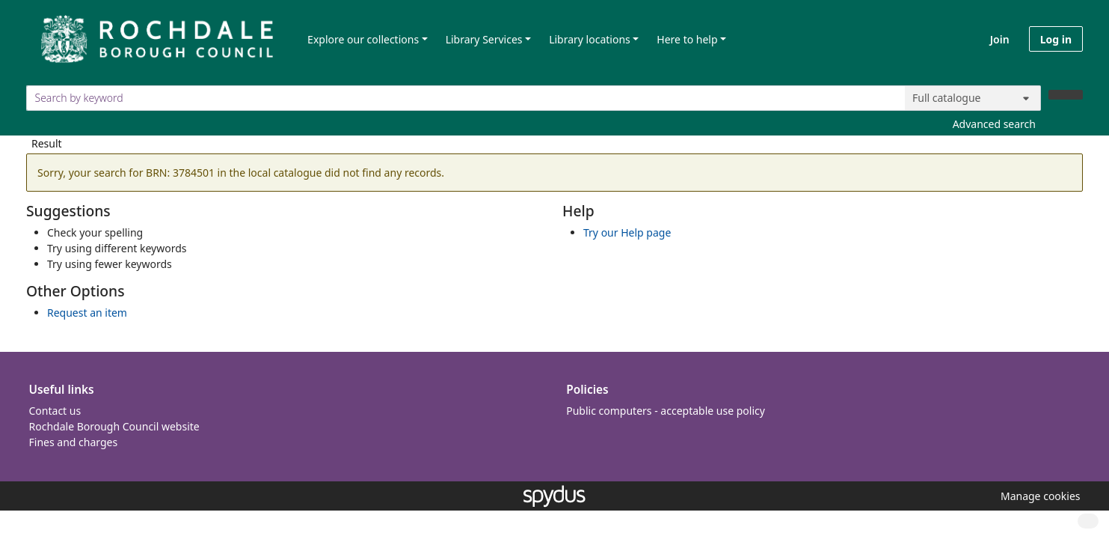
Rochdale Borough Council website (114, 426)
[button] (1038, 496)
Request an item (87, 312)
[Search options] (973, 98)
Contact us (55, 411)
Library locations (589, 39)
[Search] (1065, 95)
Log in (1056, 39)
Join (1000, 39)
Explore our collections (363, 39)
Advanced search (994, 124)
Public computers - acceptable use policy (665, 411)
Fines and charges (73, 442)
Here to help (687, 39)
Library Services (484, 39)
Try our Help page (627, 232)
